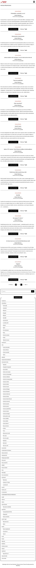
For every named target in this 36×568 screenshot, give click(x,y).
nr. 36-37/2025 (20, 16)
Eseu (2, 470)
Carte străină (5, 369)
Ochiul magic (4, 519)
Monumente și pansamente (18, 36)
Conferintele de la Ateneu (6, 450)
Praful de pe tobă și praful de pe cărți (18, 172)
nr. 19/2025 (21, 152)
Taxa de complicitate (18, 80)
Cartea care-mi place (6, 371)
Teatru (4, 354)
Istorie (3, 502)
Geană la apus (18, 126)
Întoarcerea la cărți (6, 433)
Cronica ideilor (5, 421)
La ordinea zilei (5, 322)
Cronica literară (5, 423)
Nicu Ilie (8, 564)
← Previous (11, 284)
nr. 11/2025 (21, 244)
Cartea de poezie (6, 403)
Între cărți (5, 435)
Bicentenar (5, 479)
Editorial (4, 315)
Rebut (4, 524)
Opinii (4, 327)
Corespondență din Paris (7, 511)
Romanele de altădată (7, 506)
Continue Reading (13, 29)
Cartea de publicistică (7, 408)
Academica (4, 300)
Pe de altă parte (18, 11)
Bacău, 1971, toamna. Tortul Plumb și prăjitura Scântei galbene (18, 149)
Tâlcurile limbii (4, 556)
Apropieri (4, 364)
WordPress (18, 565)
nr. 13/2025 (21, 221)
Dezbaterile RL (4, 455)
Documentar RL (4, 462)
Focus (4, 430)
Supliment (4, 551)
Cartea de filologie (6, 389)
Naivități (18, 195)
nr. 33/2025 (21, 39)
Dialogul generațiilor (5, 457)
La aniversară (5, 484)
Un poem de (5, 531)
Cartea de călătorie (6, 376)
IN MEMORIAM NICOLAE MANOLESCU (9, 494)
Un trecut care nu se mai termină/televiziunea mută (18, 241)
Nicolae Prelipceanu (6, 5)
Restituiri (3, 543)
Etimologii (3, 472)
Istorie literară (4, 504)
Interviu (3, 499)
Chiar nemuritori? (18, 103)
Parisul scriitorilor (6, 516)
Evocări (3, 487)
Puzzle (4, 337)
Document (4, 460)
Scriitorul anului (5, 546)
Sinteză (3, 548)
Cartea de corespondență (7, 379)
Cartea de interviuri (6, 394)
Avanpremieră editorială (6, 359)
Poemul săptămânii (6, 529)
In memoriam (4, 492)
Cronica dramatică (6, 347)
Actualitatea (4, 303)
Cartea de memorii (6, 401)
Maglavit (18, 264)
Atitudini (3, 357)
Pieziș (4, 332)
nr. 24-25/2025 (20, 106)
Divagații (4, 313)
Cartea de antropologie (7, 374)
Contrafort (5, 308)
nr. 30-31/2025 (20, 60)
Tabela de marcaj (6, 340)
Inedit (3, 497)
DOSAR (3, 465)
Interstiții (4, 317)
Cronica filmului (6, 349)
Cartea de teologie (6, 413)
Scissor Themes (23, 564)
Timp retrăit (4, 558)
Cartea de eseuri (6, 386)
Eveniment (4, 477)
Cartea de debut (6, 384)
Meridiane (4, 509)
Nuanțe (4, 325)
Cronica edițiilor (6, 418)
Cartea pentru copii (6, 416)
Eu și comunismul (5, 475)
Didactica (4, 310)
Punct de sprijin (6, 438)
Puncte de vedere (6, 335)
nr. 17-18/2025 (21, 175)
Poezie (3, 526)
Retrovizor (5, 443)
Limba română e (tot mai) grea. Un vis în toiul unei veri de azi (18, 57)
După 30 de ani (5, 553)
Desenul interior (6, 425)
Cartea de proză (6, 406)
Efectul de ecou (5, 521)
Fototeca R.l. (4, 489)
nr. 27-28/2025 (20, 83)
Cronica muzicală (6, 352)
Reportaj (3, 541)
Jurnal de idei (5, 320)
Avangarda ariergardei (7, 367)
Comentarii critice (5, 362)
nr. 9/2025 (21, 267)
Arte (2, 344)
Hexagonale (5, 514)
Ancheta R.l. (4, 342)
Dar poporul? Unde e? (18, 218)
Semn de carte (5, 445)
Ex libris (4, 428)
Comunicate (4, 448)
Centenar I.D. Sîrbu (6, 482)
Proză (3, 536)
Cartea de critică (6, 381)
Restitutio (4, 440)
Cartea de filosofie (6, 391)
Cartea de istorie (6, 396)
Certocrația (5, 305)
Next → (26, 284)
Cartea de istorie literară (7, 398)
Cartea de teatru (6, 411)
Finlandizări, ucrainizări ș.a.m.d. (18, 13)
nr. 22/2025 (21, 129)
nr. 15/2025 (21, 198)
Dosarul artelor (4, 467)
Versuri (4, 533)
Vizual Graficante (13, 564)
